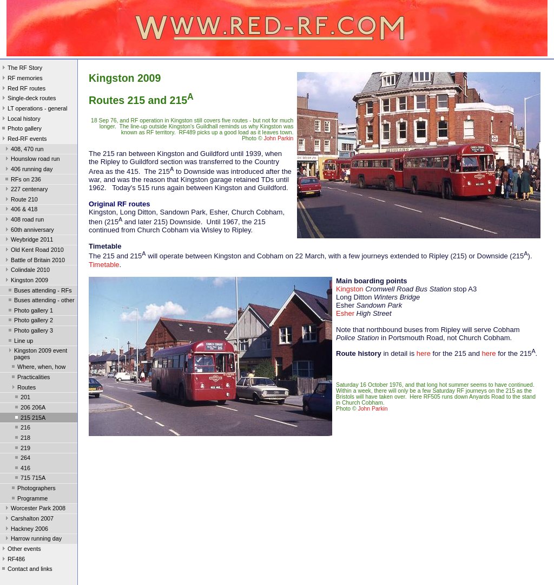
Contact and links (26, 570)
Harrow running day (32, 539)
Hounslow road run (31, 159)
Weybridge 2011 (28, 240)
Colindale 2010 (26, 270)
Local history (20, 119)
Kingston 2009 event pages (36, 353)
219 (21, 449)
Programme (29, 499)
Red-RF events (23, 139)
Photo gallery (21, 129)
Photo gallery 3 (29, 331)
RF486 (12, 560)
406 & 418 (20, 210)
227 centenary (25, 190)
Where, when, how (37, 367)
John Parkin (279, 138)
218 (21, 438)
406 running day (27, 170)
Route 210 (20, 200)
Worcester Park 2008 (34, 509)
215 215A (29, 418)
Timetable (104, 265)
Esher (345, 313)
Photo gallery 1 (29, 311)
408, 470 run (23, 150)
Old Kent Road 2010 (33, 250)
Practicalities (30, 378)
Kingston (350, 289)
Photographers (33, 489)
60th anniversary (28, 230)
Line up (19, 341)
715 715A (29, 478)
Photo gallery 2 (29, 321)
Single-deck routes (28, 99)
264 (21, 458)
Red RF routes (22, 89)
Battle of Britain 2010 (34, 261)
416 (21, 469)
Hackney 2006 (25, 529)
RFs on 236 (22, 180)
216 (21, 428)
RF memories (21, 79)
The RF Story (21, 68)
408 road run (23, 220)
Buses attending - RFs (39, 291)
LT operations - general (33, 109)
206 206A (29, 408)
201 (21, 398)
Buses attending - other (40, 301)
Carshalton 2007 (28, 519)
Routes (23, 388)
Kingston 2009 (25, 281)
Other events (20, 549)
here (424, 353)
